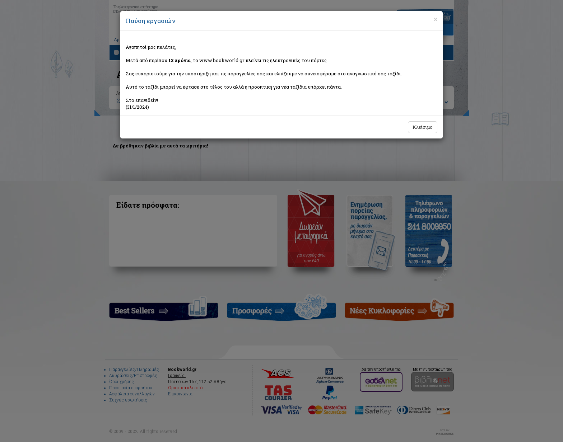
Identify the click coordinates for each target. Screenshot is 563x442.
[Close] (435, 19)
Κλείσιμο (423, 127)
